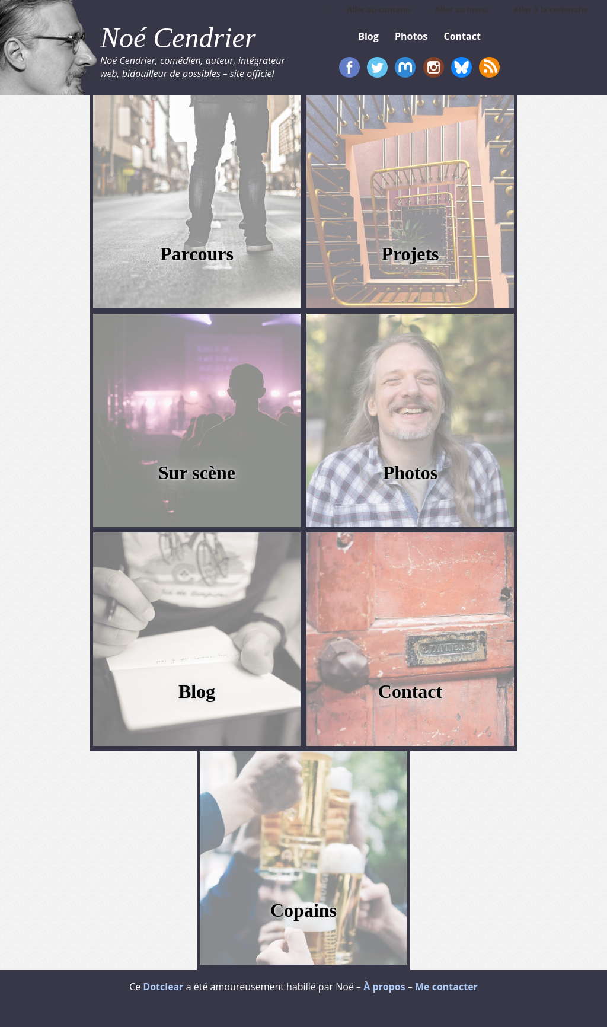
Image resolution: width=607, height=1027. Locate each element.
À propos (384, 986)
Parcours (197, 253)
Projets (410, 253)
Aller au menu (462, 9)
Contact (410, 691)
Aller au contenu (378, 9)
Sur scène (196, 472)
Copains (303, 910)
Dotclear (163, 986)
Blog (196, 691)
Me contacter (446, 986)
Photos (410, 472)
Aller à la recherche (550, 9)
